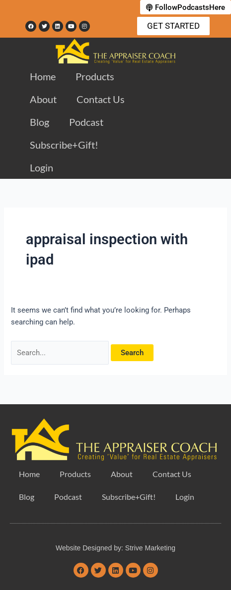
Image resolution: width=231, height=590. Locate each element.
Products (95, 76)
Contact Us (101, 99)
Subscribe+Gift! (64, 145)
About (43, 99)
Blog (39, 122)
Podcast (86, 122)
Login (41, 167)
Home (43, 76)
